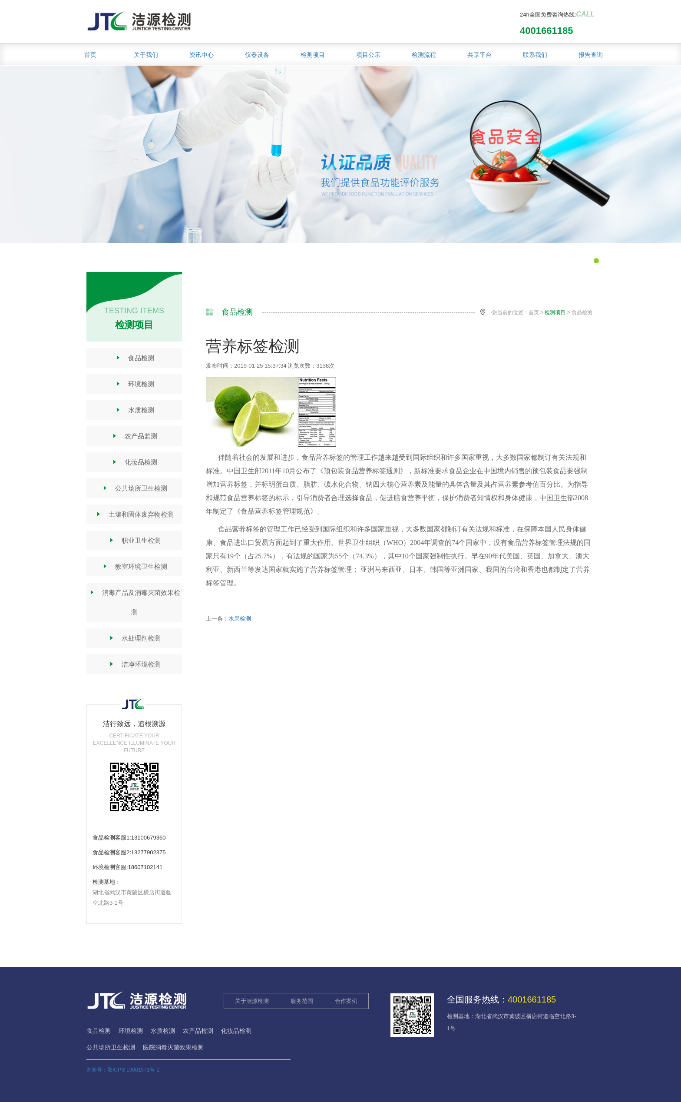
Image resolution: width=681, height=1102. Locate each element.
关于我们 (146, 54)
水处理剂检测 (134, 638)
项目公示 (368, 54)
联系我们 (535, 54)
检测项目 (313, 54)
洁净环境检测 (134, 664)
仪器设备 (257, 54)
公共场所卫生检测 (134, 488)
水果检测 (239, 618)
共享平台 (479, 54)
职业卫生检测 (134, 540)
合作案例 (346, 1001)
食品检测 (134, 358)
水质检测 (134, 410)
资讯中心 (201, 54)
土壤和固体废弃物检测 (134, 514)
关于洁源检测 (252, 1001)
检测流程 (424, 54)
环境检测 (134, 384)
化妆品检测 (134, 462)
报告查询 (591, 54)
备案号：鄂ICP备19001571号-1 (122, 1070)
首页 (90, 54)
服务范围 (302, 1001)
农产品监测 (134, 436)
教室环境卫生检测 (134, 566)
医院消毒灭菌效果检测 (173, 1047)
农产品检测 (198, 1030)
